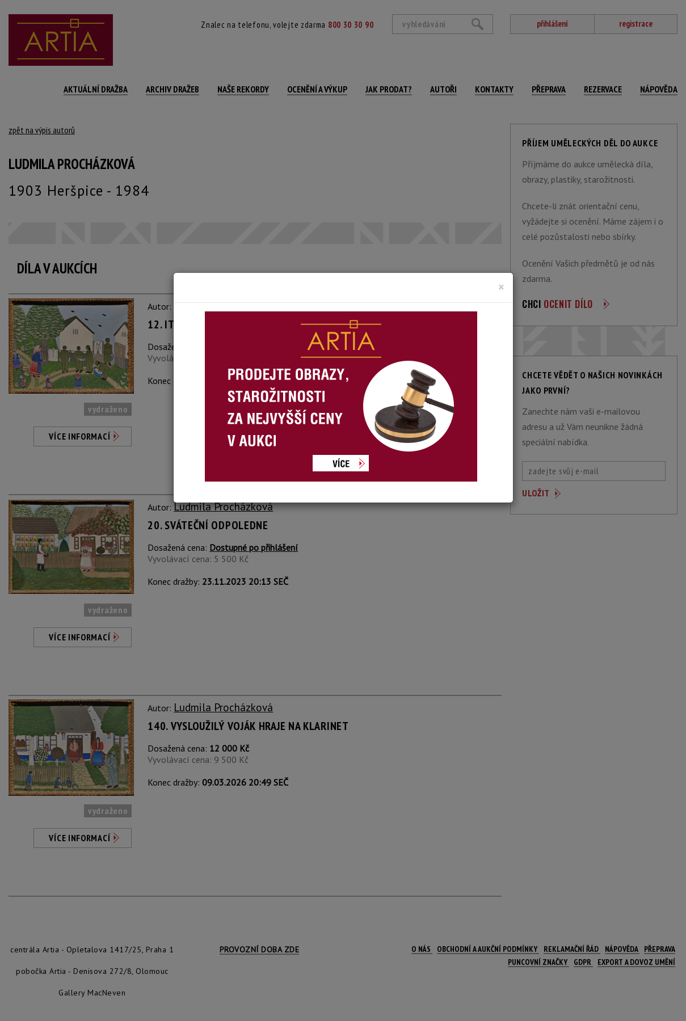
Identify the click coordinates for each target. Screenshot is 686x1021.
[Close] (501, 287)
